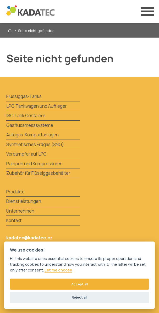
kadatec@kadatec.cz (29, 238)
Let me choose (58, 270)
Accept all (79, 284)
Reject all (79, 297)
